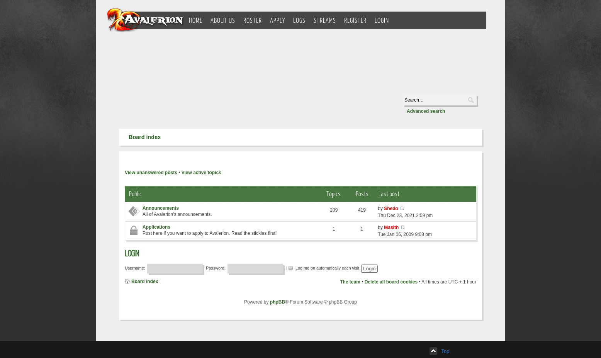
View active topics (201, 172)
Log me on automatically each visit (324, 267)
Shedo (391, 208)
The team (350, 282)
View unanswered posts (151, 172)
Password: (215, 268)
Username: (135, 268)
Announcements (161, 208)
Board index (145, 137)
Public (135, 194)
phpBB (277, 302)
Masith (391, 227)
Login (132, 253)
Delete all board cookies (391, 282)
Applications (156, 227)
